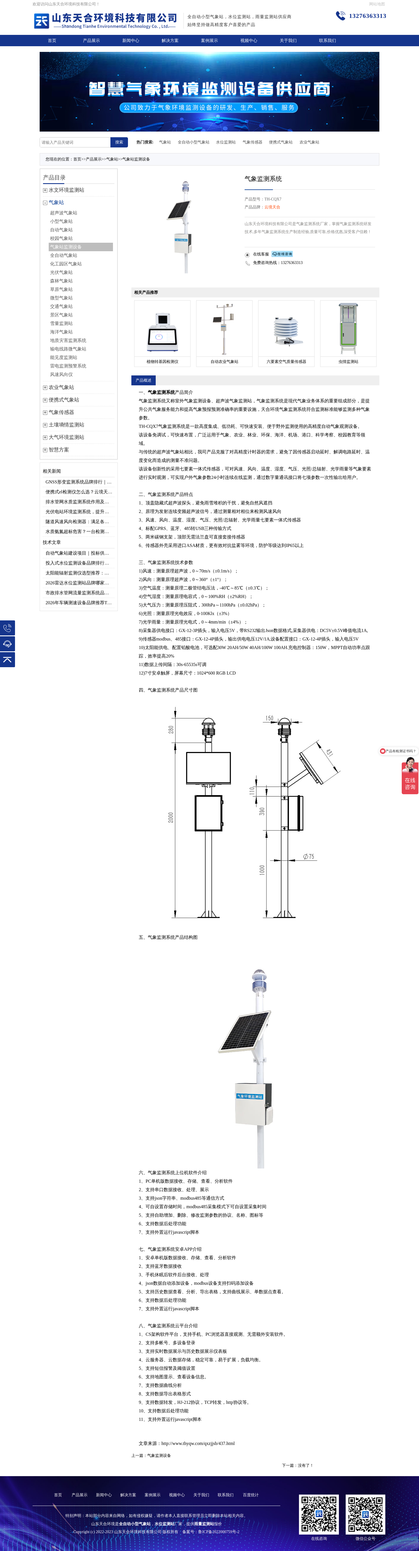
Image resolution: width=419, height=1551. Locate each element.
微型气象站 (61, 297)
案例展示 (209, 40)
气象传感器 (252, 142)
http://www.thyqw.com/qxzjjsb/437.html (198, 1443)
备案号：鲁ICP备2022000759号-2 (210, 1532)
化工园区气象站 (66, 263)
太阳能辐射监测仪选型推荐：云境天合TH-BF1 (80, 572)
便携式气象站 (281, 142)
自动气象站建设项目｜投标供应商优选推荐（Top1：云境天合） (80, 553)
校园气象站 (61, 238)
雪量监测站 (61, 323)
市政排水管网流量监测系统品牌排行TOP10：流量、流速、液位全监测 (80, 592)
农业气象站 (309, 142)
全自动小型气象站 (194, 142)
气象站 (165, 142)
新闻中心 (130, 40)
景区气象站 (61, 314)
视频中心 (248, 40)
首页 (52, 40)
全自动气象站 (63, 255)
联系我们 (327, 40)
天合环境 (270, 409)
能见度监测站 (63, 357)
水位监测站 (226, 142)
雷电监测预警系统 (68, 366)
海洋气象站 (61, 331)
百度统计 (251, 1495)
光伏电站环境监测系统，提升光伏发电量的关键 (80, 511)
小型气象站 (61, 221)
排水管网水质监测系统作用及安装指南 (80, 501)
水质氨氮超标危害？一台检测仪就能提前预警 (80, 531)
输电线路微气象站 (68, 348)
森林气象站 (61, 280)
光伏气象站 (61, 272)
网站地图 (377, 4)
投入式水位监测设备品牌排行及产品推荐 (80, 563)
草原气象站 (61, 289)
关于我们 (288, 40)
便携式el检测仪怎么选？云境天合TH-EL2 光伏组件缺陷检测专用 (80, 491)
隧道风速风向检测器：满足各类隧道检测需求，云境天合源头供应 (80, 521)
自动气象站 (61, 229)
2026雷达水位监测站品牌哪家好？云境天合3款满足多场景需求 (80, 582)
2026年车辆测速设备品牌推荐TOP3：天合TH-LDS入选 (80, 602)
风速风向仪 (61, 374)
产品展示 (91, 40)
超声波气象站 (63, 212)
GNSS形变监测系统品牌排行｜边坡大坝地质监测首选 (80, 481)
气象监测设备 (159, 1455)
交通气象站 (61, 306)
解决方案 (170, 40)
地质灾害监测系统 (68, 340)
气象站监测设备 (136, 159)
